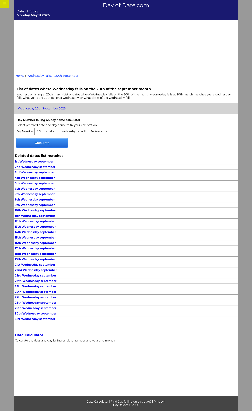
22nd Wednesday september (36, 270)
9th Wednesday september (35, 205)
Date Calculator (29, 335)
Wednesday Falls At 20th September (52, 75)
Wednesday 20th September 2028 (42, 108)
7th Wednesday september (35, 194)
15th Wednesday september (35, 237)
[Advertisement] (126, 46)
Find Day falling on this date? (131, 401)
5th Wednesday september (35, 183)
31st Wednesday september (35, 319)
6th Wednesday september (35, 188)
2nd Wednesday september (35, 167)
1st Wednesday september (34, 161)
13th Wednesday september (35, 226)
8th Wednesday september (35, 199)
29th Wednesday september (35, 308)
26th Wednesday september (35, 291)
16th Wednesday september (35, 243)
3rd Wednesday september (35, 172)
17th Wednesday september (35, 248)
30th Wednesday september (36, 313)
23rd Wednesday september (35, 275)
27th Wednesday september (35, 297)
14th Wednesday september (35, 232)
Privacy (159, 401)
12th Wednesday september (35, 221)
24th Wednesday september (36, 281)
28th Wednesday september (35, 302)
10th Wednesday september (35, 210)
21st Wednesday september (35, 264)
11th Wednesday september (35, 215)
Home (20, 75)
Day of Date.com (126, 5)
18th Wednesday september (35, 253)
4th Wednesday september (35, 177)
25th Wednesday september (35, 286)
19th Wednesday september (35, 259)
